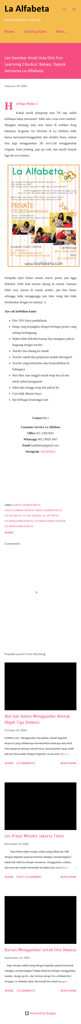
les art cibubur (31, 515)
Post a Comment (29, 876)
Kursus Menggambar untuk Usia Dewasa (40, 949)
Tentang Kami (35, 32)
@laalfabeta (48, 451)
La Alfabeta (27, 9)
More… (62, 32)
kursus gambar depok (48, 510)
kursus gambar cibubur (19, 510)
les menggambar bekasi (19, 521)
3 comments (26, 990)
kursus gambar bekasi (27, 505)
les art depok (50, 515)
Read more (68, 763)
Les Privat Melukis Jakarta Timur (34, 836)
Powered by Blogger (40, 1013)
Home (9, 32)
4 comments (26, 763)
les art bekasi (13, 515)
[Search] (65, 7)
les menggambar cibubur (50, 521)
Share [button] (9, 532)
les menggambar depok (19, 526)
